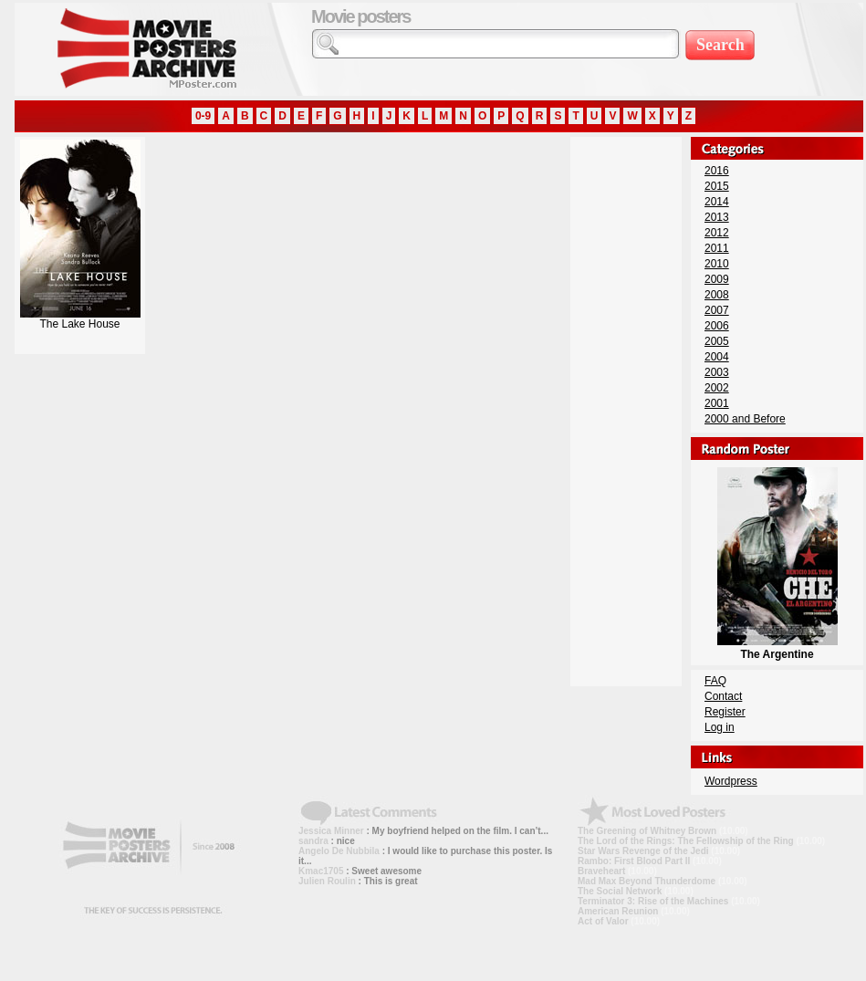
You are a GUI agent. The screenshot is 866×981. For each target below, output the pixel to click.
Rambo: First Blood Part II (634, 861)
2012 (716, 232)
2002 (716, 387)
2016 (716, 170)
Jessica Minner (331, 831)
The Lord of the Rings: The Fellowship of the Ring (686, 841)
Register (725, 711)
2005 (716, 341)
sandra (313, 841)
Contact (723, 696)
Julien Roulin (327, 881)
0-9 (203, 116)
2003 (716, 372)
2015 (716, 186)
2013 (716, 217)
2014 (716, 201)
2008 (716, 294)
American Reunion (618, 911)
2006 (716, 325)
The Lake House (80, 319)
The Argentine (777, 648)
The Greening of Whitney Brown (647, 831)
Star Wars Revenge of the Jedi (643, 851)
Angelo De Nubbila (339, 851)
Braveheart (601, 871)
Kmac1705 (320, 871)
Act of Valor (603, 921)
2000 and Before (745, 418)
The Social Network (620, 891)
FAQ (715, 680)
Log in (719, 727)
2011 (716, 248)
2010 (716, 263)
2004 (716, 356)
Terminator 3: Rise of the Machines (653, 901)
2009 (716, 279)
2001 (716, 403)
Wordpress (730, 781)
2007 (716, 310)
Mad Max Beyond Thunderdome (646, 881)
